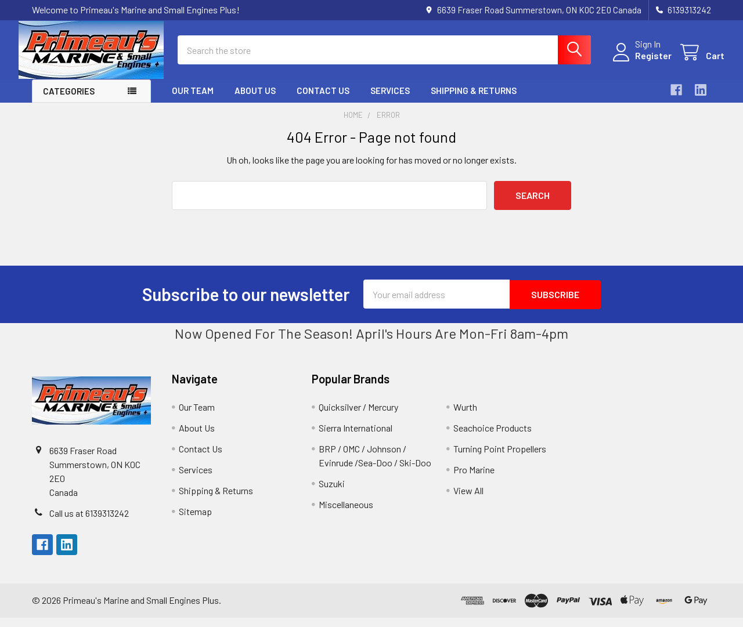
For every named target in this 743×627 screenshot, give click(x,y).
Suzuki (332, 492)
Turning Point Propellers (499, 457)
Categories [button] (69, 101)
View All (468, 499)
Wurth (465, 416)
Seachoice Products (492, 437)
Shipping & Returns (474, 100)
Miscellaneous (346, 513)
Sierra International (355, 437)
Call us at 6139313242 (89, 522)
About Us (255, 100)
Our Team (193, 100)
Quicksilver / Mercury (358, 416)
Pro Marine (474, 478)
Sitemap (195, 520)
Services (390, 100)
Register (640, 62)
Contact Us (323, 100)
